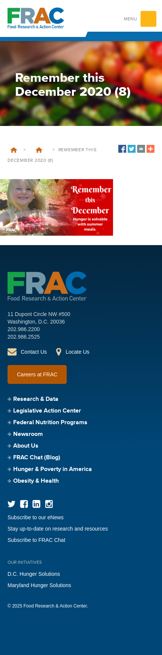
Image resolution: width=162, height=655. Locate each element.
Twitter (11, 504)
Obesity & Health (36, 481)
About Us (25, 446)
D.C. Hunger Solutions (34, 574)
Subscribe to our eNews (36, 517)
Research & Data (35, 399)
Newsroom (28, 434)
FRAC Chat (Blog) (36, 458)
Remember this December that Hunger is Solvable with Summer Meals (39, 150)
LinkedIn (36, 504)
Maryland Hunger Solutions (39, 585)
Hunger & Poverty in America (52, 469)
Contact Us (34, 352)
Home (14, 150)
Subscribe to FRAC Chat (36, 540)
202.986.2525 (24, 337)
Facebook (24, 504)
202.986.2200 (24, 329)
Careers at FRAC (37, 374)
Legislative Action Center (47, 411)
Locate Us (77, 352)
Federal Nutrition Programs (50, 423)
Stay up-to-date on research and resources (58, 529)
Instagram (49, 504)
